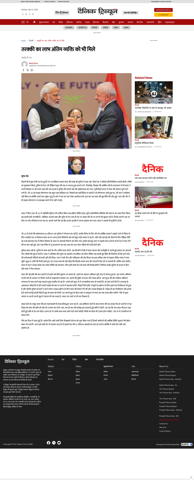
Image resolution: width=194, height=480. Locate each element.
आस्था (126, 28)
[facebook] (23, 14)
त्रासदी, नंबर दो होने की (143, 251)
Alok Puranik (139, 182)
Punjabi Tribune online (167, 403)
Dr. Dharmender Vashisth (143, 147)
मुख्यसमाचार (108, 366)
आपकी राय (82, 28)
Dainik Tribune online (167, 372)
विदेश (61, 22)
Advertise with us (163, 10)
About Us (162, 427)
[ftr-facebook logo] (48, 443)
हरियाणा (69, 22)
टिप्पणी (94, 28)
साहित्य (105, 28)
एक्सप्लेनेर (150, 22)
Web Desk (33, 63)
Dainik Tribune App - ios (168, 385)
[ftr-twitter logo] (54, 443)
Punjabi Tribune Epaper (168, 406)
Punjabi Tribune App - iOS (169, 416)
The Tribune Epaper (166, 389)
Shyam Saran (139, 221)
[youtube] (29, 14)
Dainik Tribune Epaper (167, 375)
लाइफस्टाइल (169, 22)
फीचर (116, 28)
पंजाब (87, 22)
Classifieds (163, 15)
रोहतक (78, 375)
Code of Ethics (165, 431)
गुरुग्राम (121, 22)
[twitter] (26, 14)
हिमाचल (96, 22)
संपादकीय (69, 28)
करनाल (130, 22)
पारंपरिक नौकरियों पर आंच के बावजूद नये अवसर (153, 108)
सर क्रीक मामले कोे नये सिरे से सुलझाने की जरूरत (151, 215)
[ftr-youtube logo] (59, 443)
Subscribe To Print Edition (169, 420)
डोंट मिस (140, 22)
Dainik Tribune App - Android (170, 379)
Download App (63, 1)
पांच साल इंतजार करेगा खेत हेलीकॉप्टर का (151, 178)
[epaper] (33, 14)
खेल (113, 22)
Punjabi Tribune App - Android (170, 410)
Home (23, 41)
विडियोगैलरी (135, 375)
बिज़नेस (105, 22)
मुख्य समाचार (44, 22)
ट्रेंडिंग (160, 22)
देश (54, 22)
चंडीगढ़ (79, 22)
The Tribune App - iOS (167, 399)
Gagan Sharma (140, 256)
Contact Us (163, 424)
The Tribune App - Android (169, 393)
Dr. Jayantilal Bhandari (143, 112)
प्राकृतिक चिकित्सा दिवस (144, 143)
